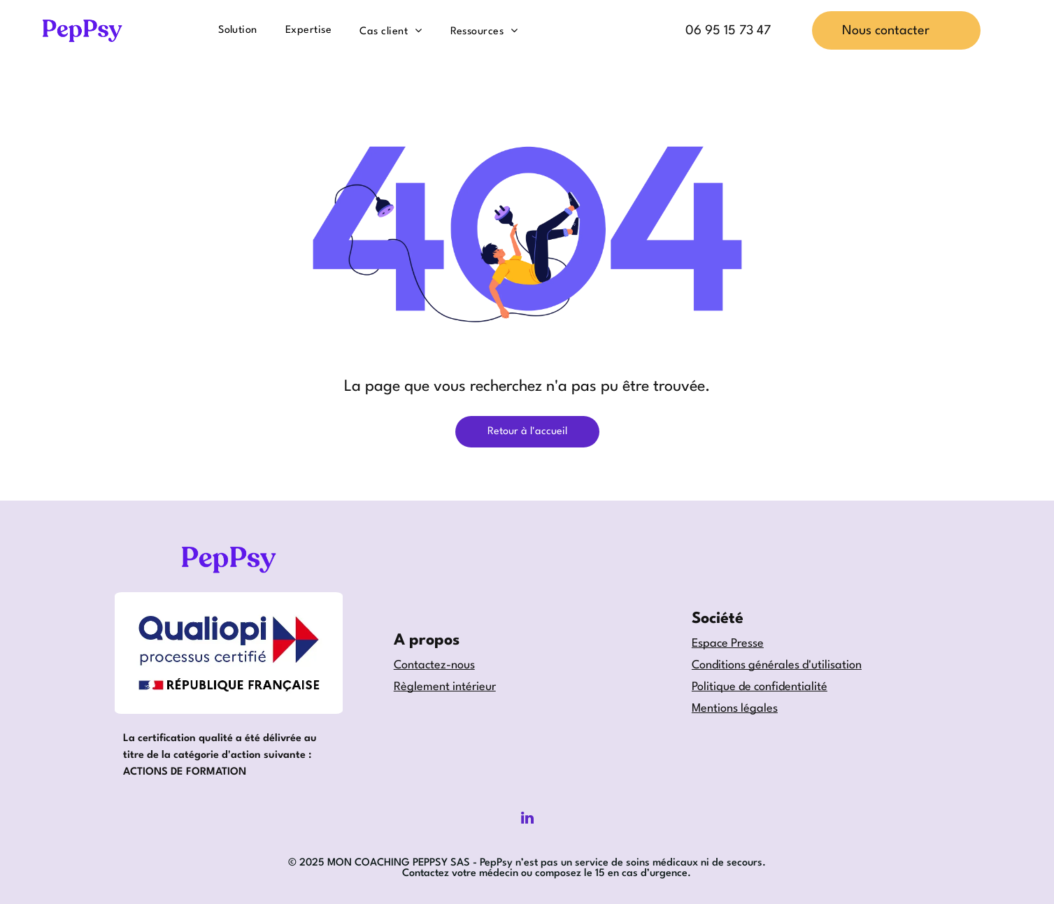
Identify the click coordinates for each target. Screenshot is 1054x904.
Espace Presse (728, 644)
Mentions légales (735, 709)
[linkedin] (527, 820)
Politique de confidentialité (759, 687)
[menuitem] (237, 30)
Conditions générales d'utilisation (777, 665)
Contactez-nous (434, 665)
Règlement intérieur (445, 687)
